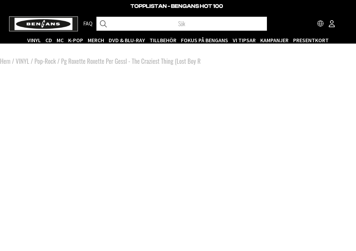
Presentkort (311, 40)
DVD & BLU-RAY (127, 40)
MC (60, 40)
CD (48, 40)
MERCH (96, 40)
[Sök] (181, 24)
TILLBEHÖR (163, 40)
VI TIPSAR (244, 40)
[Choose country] (320, 24)
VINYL (34, 40)
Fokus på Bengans (204, 40)
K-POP (75, 40)
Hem (5, 61)
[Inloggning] (332, 24)
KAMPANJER (274, 40)
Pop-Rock (45, 61)
